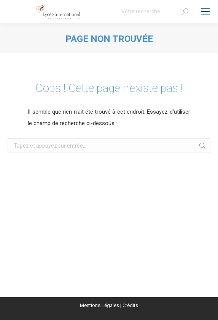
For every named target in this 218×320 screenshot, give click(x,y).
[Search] (155, 11)
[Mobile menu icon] (205, 11)
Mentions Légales (99, 305)
